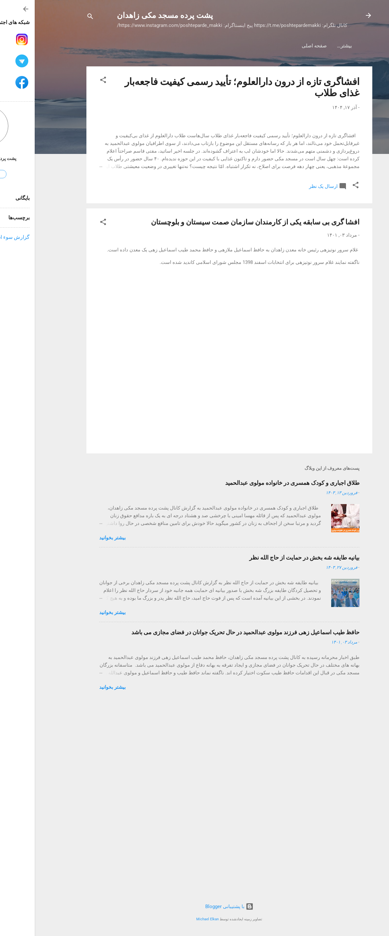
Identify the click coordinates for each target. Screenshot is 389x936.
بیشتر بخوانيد (78, 729)
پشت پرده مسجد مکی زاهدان (130, 15)
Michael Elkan (173, 919)
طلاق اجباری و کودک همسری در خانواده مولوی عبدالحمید (257, 673)
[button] (68, 81)
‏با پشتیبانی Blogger (195, 906)
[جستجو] (55, 17)
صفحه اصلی (304, 46)
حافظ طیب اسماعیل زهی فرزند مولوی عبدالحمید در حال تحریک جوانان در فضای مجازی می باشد (211, 823)
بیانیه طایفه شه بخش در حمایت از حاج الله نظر (270, 748)
